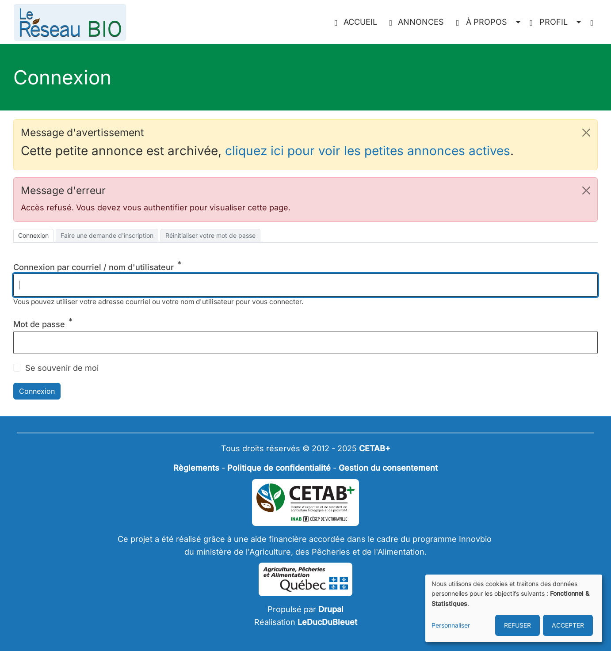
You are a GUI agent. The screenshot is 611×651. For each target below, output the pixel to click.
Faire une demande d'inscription (107, 235)
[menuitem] (357, 22)
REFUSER (517, 625)
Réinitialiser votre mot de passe (210, 235)
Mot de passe (39, 324)
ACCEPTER (568, 625)
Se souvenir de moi (62, 368)
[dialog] (513, 608)
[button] (488, 22)
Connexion (33, 235)
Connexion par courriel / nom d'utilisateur (93, 267)
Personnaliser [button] (451, 625)
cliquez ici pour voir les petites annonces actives (367, 150)
